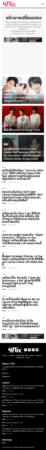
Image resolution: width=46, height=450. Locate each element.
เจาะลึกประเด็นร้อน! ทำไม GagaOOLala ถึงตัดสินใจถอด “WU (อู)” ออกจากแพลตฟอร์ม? (21, 323)
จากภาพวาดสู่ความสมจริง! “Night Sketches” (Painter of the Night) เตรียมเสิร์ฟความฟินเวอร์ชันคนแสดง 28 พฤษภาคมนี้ (22, 238)
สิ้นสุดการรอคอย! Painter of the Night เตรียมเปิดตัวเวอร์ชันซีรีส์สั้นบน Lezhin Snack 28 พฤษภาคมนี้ (23, 260)
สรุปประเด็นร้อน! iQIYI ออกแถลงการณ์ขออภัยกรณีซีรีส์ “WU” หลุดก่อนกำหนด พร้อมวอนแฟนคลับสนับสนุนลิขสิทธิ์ (22, 195)
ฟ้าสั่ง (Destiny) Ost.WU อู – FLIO (12, 394)
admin (4, 182)
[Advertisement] (23, 58)
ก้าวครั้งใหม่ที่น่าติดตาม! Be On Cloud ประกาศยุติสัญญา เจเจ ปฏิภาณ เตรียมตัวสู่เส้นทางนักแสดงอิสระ (21, 303)
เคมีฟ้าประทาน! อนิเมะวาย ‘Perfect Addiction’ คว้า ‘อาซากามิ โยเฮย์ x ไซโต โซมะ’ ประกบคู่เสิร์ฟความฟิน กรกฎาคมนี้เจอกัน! (22, 387)
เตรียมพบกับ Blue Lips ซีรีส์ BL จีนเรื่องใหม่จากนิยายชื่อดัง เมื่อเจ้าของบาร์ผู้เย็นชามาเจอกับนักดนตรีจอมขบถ (21, 217)
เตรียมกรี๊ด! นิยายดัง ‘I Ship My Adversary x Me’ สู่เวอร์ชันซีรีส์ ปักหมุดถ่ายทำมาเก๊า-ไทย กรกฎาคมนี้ (21, 281)
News (6, 86)
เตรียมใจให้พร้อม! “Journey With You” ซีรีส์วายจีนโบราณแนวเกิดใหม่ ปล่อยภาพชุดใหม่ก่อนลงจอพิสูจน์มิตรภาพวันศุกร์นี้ (22, 174)
